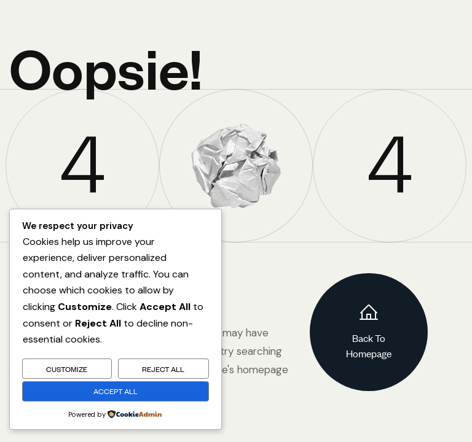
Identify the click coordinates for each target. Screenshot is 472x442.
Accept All (115, 391)
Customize (66, 368)
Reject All (163, 368)
